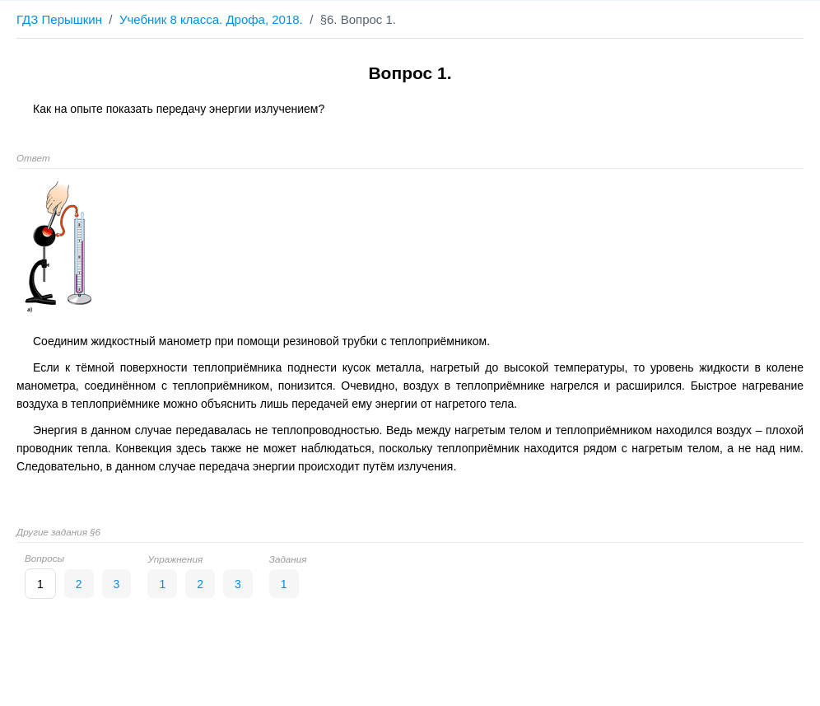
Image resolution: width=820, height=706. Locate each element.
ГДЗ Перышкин (59, 19)
